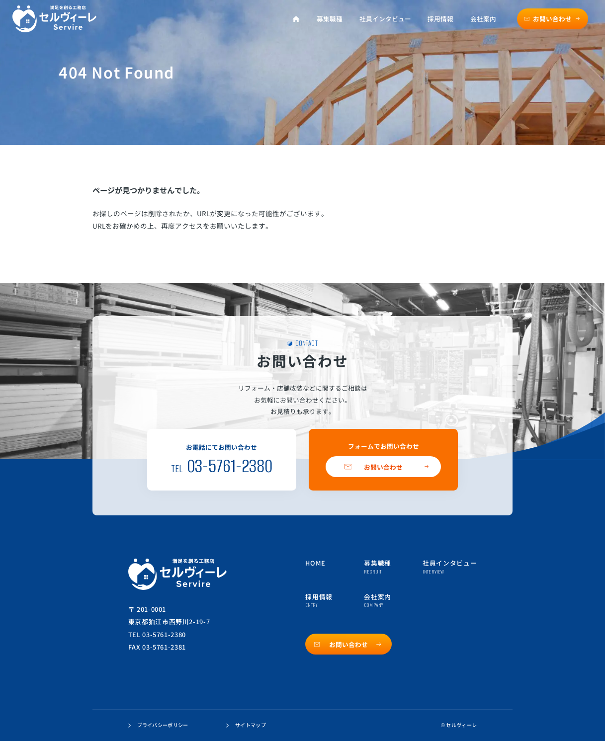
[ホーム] (296, 18)
